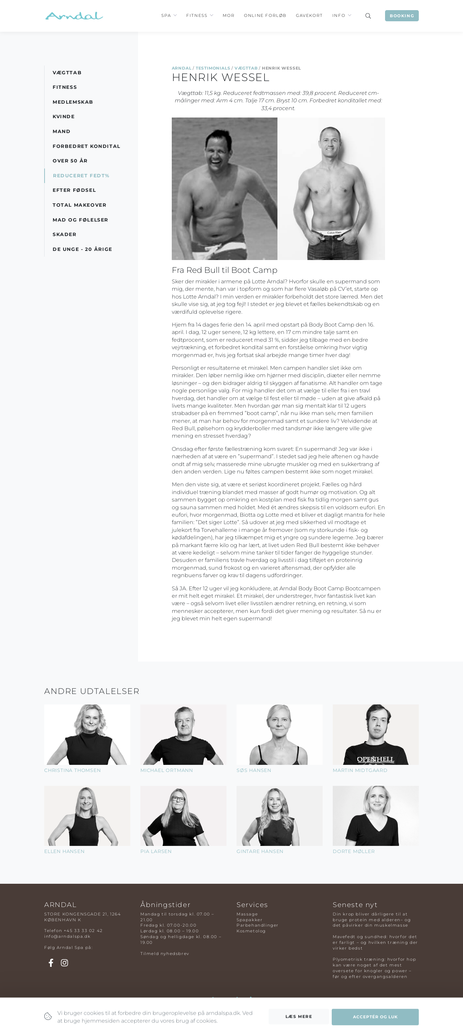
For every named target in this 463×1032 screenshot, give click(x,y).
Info (338, 15)
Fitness (196, 15)
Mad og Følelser (80, 220)
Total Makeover (79, 205)
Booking (402, 15)
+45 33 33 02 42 (83, 930)
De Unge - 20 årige (82, 249)
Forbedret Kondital (86, 146)
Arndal (182, 68)
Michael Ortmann (166, 770)
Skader (65, 234)
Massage (247, 914)
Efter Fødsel (74, 190)
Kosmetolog (251, 930)
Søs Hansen (254, 770)
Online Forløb (265, 15)
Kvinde (64, 116)
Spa (166, 15)
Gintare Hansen (260, 851)
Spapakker (250, 919)
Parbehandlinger (258, 925)
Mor (229, 15)
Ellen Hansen (64, 851)
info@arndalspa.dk (67, 936)
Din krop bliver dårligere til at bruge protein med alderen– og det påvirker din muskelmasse (372, 919)
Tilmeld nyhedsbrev (164, 953)
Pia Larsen (156, 851)
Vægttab (246, 68)
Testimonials (213, 68)
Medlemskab (73, 102)
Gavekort (309, 15)
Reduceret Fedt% (81, 176)
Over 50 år (70, 161)
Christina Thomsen (72, 770)
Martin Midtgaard (360, 770)
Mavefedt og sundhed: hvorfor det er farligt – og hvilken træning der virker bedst (375, 942)
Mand (62, 131)
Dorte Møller (354, 851)
